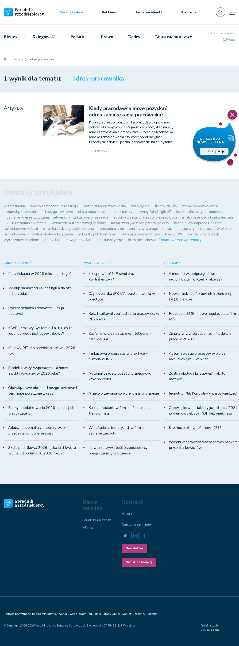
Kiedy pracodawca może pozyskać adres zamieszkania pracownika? (128, 111)
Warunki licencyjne (133, 614)
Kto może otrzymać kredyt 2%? (195, 427)
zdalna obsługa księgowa (52, 234)
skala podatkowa (92, 211)
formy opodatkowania (200, 206)
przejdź (216, 151)
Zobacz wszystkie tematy (179, 239)
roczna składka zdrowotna (104, 206)
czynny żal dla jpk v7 (154, 211)
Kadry (134, 37)
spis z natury (122, 211)
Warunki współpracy (72, 614)
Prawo (107, 37)
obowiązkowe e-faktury (140, 234)
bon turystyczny (109, 239)
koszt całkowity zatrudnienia (199, 211)
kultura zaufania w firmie (26, 223)
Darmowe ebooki (148, 12)
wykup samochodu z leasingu (54, 206)
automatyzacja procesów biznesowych (145, 217)
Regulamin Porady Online (103, 614)
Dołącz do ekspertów (137, 525)
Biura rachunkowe (173, 37)
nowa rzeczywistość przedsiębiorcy (140, 223)
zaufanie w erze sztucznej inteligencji (37, 217)
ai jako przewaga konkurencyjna (207, 217)
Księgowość (43, 37)
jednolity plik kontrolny (97, 234)
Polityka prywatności (17, 614)
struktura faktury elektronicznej (69, 228)
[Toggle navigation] (232, 12)
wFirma (87, 528)
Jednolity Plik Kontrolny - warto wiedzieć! (203, 393)
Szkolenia (189, 12)
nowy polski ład (78, 239)
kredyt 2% (174, 234)
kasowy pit (140, 206)
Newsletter (134, 548)
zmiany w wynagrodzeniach (151, 228)
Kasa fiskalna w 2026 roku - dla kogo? (40, 273)
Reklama (109, 12)
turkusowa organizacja (90, 217)
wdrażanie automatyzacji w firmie (79, 223)
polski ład (52, 239)
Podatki (78, 37)
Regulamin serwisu (45, 614)
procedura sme (112, 228)
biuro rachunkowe (142, 239)
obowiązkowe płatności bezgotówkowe (40, 211)
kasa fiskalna (14, 206)
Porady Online (71, 12)
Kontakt (127, 514)
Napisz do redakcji (139, 562)
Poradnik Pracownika (96, 520)
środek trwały (165, 206)
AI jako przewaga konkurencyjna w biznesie (124, 393)
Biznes (10, 37)
